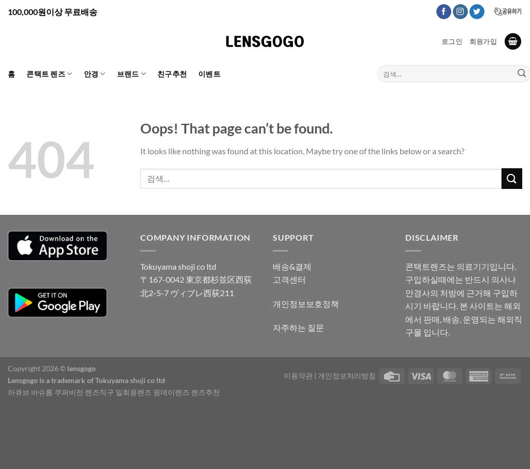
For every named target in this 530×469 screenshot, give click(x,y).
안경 (95, 74)
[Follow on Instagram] (460, 12)
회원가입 (483, 41)
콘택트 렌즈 (49, 74)
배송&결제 (292, 266)
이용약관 (298, 375)
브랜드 (131, 74)
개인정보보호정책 (306, 304)
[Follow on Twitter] (476, 12)
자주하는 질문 (298, 327)
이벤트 (209, 73)
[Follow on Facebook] (443, 12)
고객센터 (289, 279)
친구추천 (172, 73)
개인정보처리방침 (347, 375)
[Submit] (512, 178)
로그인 (451, 41)
